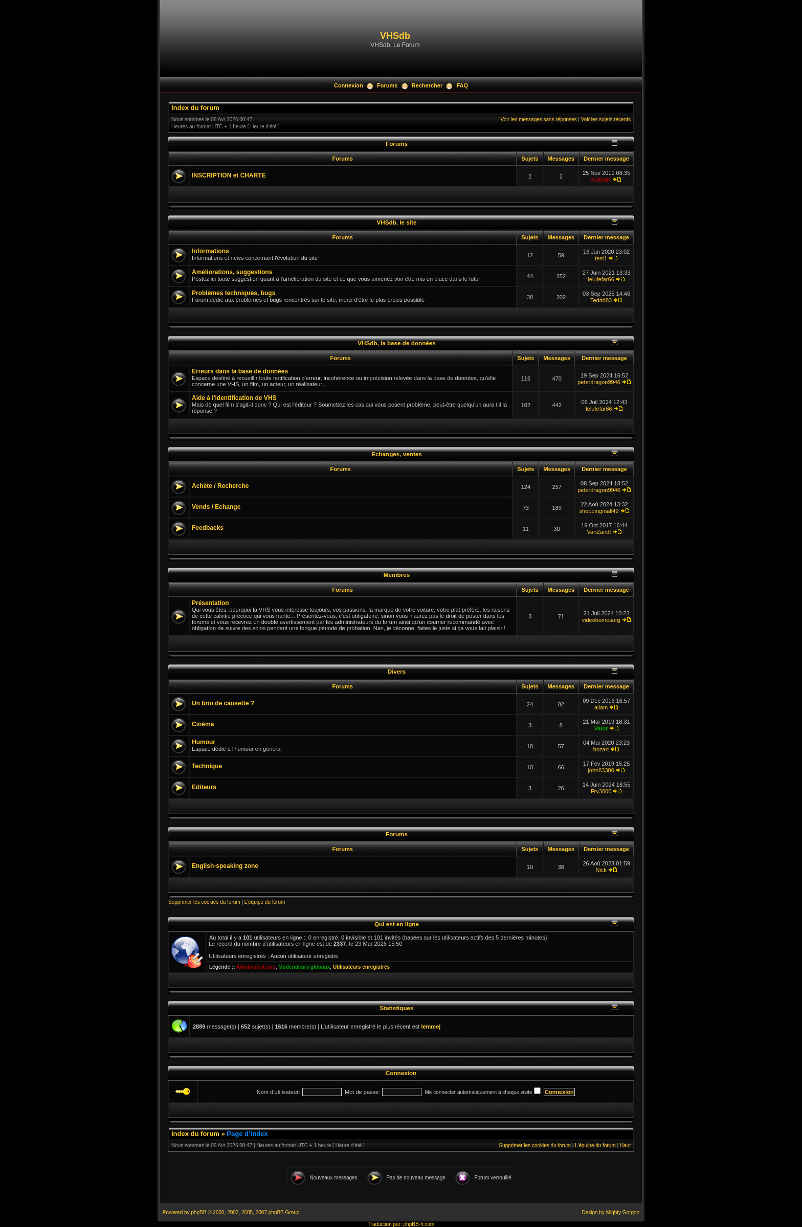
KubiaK (601, 179)
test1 (601, 258)
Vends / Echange (216, 506)
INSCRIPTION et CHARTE (229, 175)
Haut (625, 1145)
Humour (203, 742)
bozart (601, 749)
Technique (207, 766)
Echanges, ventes (396, 454)
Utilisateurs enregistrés (361, 967)
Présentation (210, 603)
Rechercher (427, 85)
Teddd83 (601, 300)
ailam (601, 707)
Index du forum (195, 107)
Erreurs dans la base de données (240, 371)
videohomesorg (601, 620)
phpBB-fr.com (419, 1224)
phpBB (198, 1212)
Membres (397, 574)
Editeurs (204, 787)
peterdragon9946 (598, 382)
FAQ (462, 85)
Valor (601, 728)
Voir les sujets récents (606, 119)
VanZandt (599, 532)
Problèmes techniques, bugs (233, 293)
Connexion (348, 85)
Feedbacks (208, 527)
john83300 (601, 770)
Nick (600, 870)
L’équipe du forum (264, 902)
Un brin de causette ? (223, 703)
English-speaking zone (225, 865)
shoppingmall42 (599, 511)
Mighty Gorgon (623, 1212)
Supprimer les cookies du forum (204, 902)
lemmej (430, 1026)
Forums (387, 85)
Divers (397, 671)
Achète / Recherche (220, 485)
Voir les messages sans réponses (539, 119)
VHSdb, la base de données (397, 343)
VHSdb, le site (397, 222)
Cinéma (203, 724)
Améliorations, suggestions (232, 272)
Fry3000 (601, 791)
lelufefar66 (601, 279)
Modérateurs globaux (304, 967)
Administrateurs (256, 967)
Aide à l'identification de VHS (234, 397)
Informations (210, 251)
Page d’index (247, 1133)
